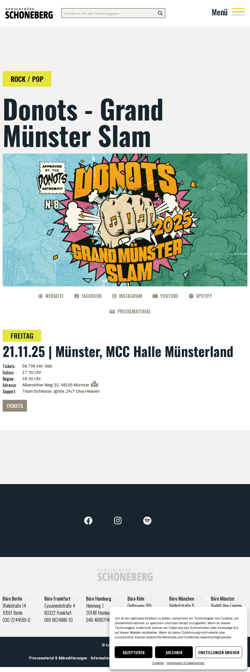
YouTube (169, 295)
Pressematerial (134, 311)
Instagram (130, 295)
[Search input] (109, 13)
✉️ (16, 599)
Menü (220, 12)
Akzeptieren (134, 652)
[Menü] (238, 11)
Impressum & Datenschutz (186, 663)
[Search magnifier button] (160, 13)
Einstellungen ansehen (218, 652)
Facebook (92, 295)
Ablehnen (174, 652)
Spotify (204, 295)
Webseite (54, 295)
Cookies (158, 663)
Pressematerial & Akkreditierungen (58, 660)
